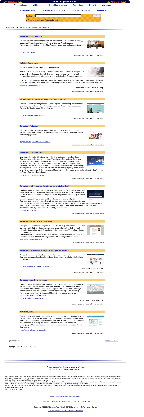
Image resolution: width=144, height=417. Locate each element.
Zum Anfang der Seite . (66, 369)
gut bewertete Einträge (81, 10)
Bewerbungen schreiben (40, 27)
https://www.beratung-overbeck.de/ (32, 298)
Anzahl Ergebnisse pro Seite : (63, 20)
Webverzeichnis (20, 5)
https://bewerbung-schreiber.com (32, 175)
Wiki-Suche (37, 5)
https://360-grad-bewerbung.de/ (31, 86)
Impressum (106, 5)
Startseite (9, 27)
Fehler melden (89, 55)
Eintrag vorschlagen (28, 10)
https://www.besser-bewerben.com (32, 115)
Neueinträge (102, 10)
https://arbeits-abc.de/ (28, 52)
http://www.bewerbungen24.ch (31, 240)
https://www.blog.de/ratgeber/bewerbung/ (35, 142)
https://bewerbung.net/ (28, 210)
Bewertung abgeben (78, 55)
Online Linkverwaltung (58, 5)
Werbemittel (55, 401)
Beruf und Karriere (22, 27)
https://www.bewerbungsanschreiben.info (35, 266)
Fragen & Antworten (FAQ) (53, 10)
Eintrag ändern (99, 55)
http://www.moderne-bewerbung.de (33, 330)
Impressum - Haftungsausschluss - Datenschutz (65, 396)
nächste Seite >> (111, 341)
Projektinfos (78, 5)
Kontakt (92, 5)
